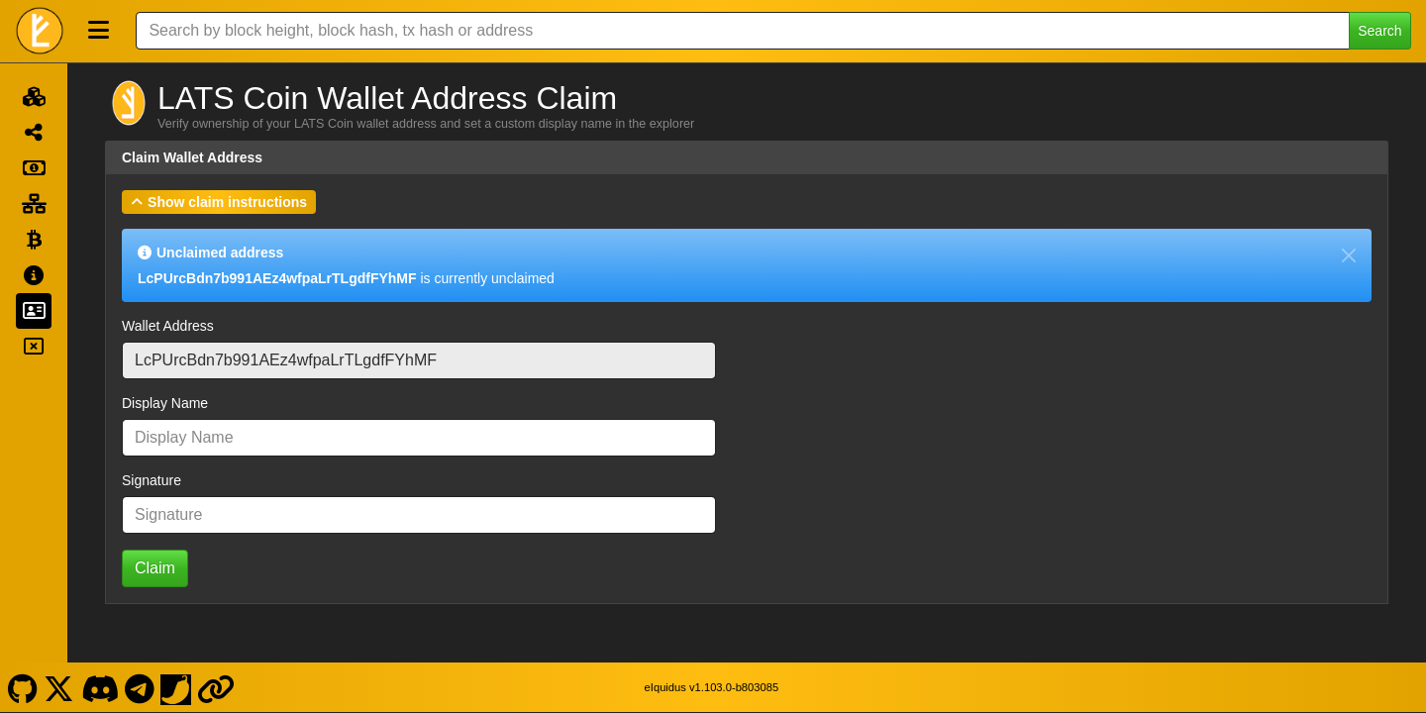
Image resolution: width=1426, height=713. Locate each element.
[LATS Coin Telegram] (140, 686)
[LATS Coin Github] (22, 686)
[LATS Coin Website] (216, 686)
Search (1379, 31)
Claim (155, 568)
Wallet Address (168, 326)
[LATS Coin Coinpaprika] (176, 686)
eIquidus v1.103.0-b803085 (712, 686)
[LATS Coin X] (59, 686)
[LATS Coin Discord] (99, 686)
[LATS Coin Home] (39, 30)
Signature (151, 480)
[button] (219, 202)
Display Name (165, 403)
